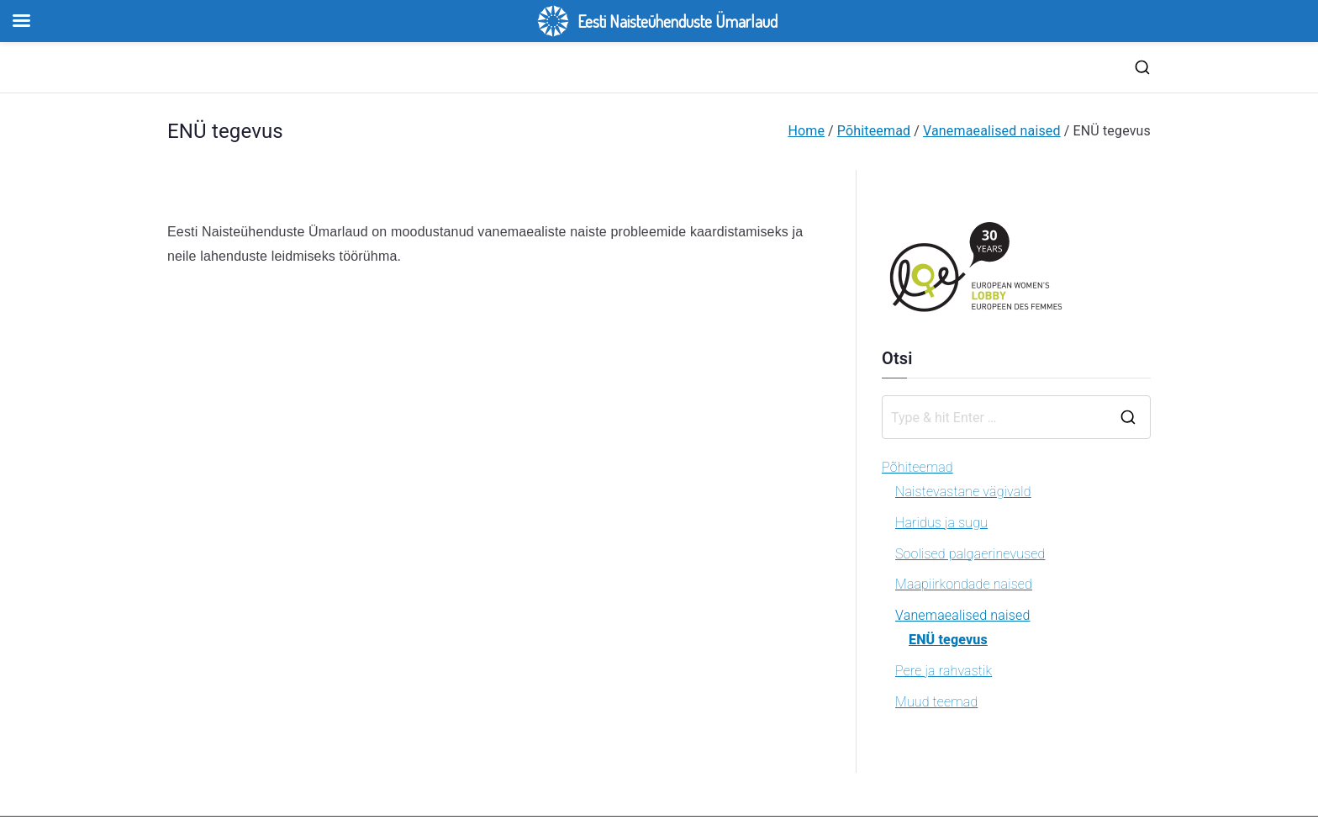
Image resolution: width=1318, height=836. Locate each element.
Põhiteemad (917, 467)
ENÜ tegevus (948, 640)
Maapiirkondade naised (963, 584)
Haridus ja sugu (941, 523)
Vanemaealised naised (963, 615)
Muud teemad (936, 702)
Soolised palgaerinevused (970, 554)
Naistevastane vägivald (963, 492)
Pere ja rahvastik (943, 671)
